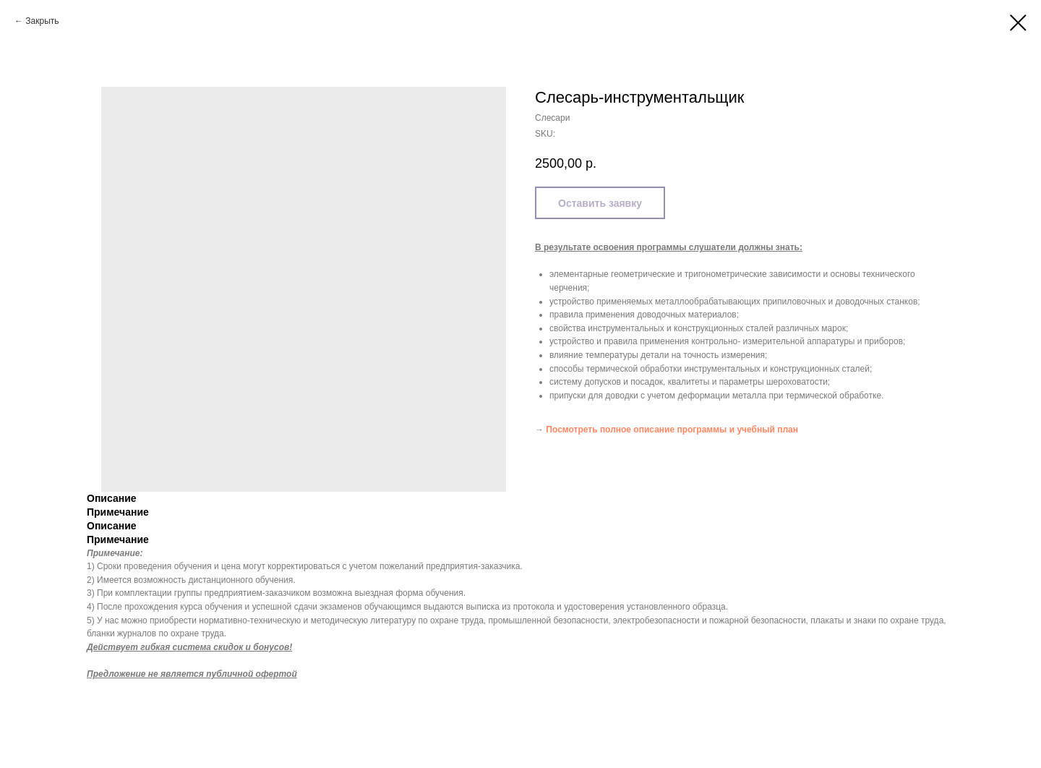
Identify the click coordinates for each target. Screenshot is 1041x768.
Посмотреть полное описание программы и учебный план (672, 429)
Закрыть (42, 21)
